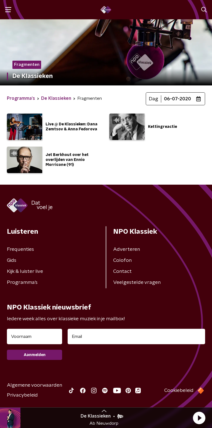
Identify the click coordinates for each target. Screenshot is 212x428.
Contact (122, 271)
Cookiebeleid (179, 390)
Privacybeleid (22, 395)
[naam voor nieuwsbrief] (34, 336)
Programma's (22, 282)
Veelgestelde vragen (137, 282)
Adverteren (126, 249)
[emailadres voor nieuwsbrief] (136, 336)
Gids (11, 260)
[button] (199, 418)
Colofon (122, 260)
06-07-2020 (177, 99)
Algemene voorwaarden (34, 385)
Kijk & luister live (25, 271)
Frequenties (20, 249)
